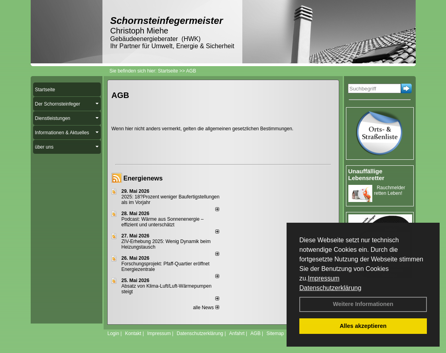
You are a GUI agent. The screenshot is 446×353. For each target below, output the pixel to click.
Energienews (143, 178)
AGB (255, 333)
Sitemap (275, 333)
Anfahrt (237, 333)
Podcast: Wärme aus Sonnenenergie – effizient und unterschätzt (163, 221)
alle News (206, 307)
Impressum (323, 278)
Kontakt (133, 333)
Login (113, 333)
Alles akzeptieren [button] (363, 326)
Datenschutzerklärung (330, 287)
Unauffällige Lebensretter (366, 174)
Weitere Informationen (363, 304)
